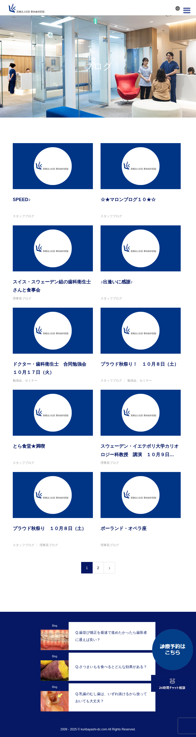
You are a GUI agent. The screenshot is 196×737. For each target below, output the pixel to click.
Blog (54, 625)
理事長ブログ (22, 298)
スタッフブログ (23, 216)
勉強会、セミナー (25, 380)
